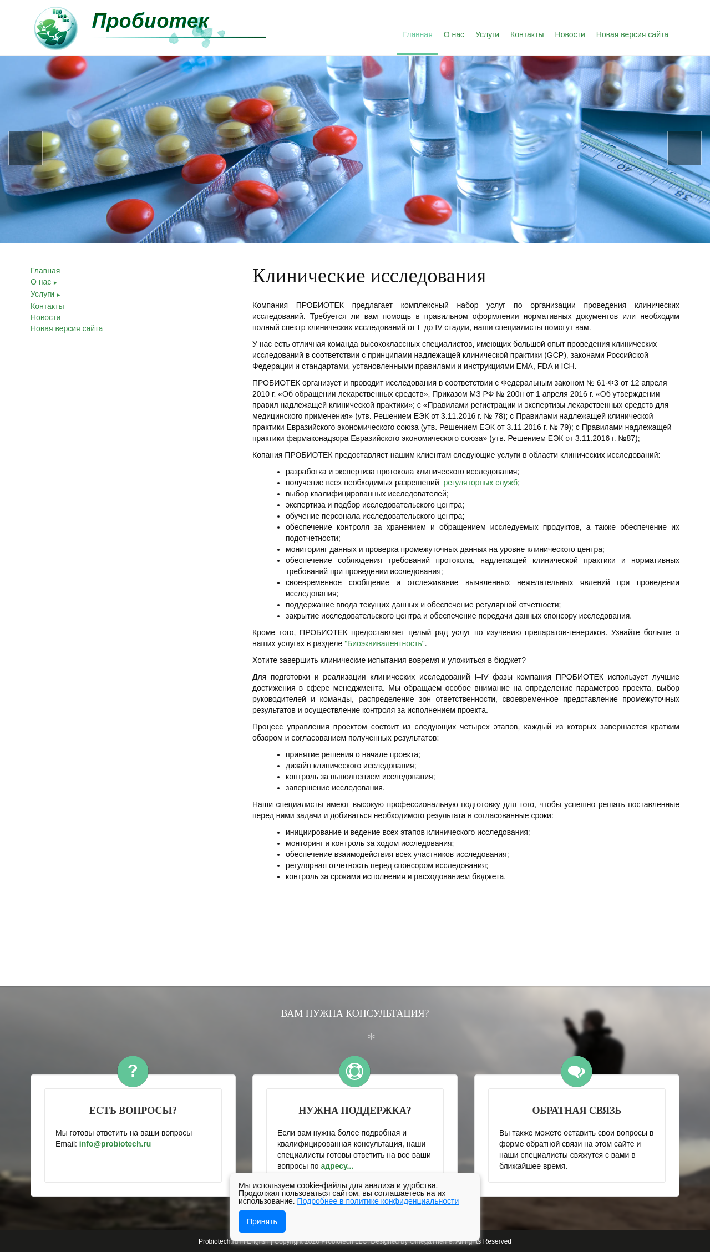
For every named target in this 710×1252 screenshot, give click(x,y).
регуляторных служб (481, 482)
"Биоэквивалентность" (384, 643)
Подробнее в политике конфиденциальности (378, 1201)
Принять (262, 1221)
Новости (45, 317)
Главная (45, 270)
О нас (44, 281)
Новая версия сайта (67, 328)
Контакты (47, 306)
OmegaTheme (431, 1241)
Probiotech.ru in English (234, 1241)
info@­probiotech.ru (115, 1143)
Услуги (46, 294)
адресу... (338, 1166)
